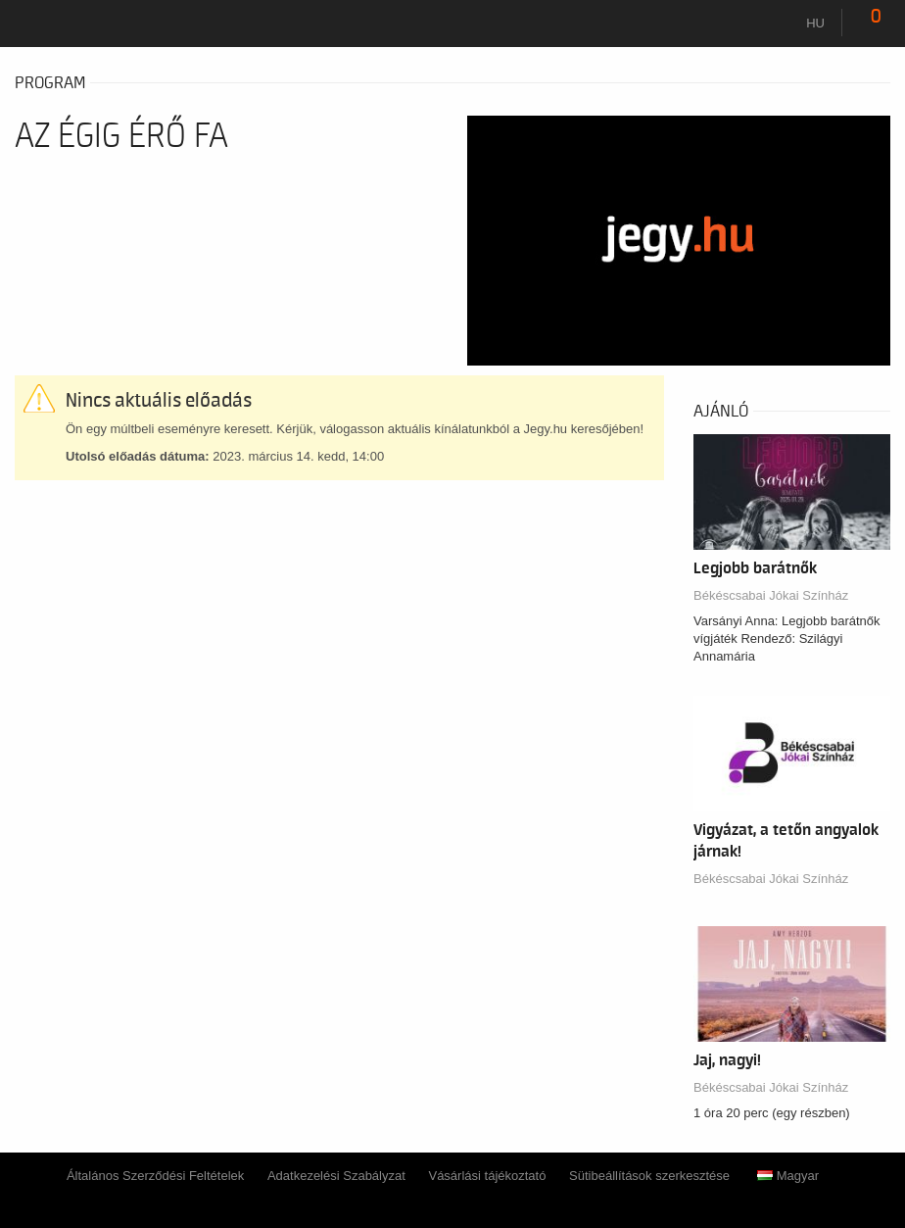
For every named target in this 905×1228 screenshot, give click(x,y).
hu (815, 23)
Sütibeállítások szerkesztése (649, 1175)
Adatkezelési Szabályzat (336, 1175)
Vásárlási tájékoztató (487, 1175)
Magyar (788, 1175)
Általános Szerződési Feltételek (155, 1175)
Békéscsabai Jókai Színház (770, 595)
